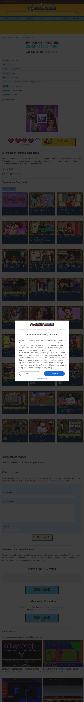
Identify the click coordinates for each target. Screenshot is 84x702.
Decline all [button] (30, 373)
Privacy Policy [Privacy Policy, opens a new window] (47, 367)
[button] (42, 378)
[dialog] (42, 351)
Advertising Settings (33, 365)
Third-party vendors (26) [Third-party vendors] (40, 353)
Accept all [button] (54, 373)
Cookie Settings (35, 367)
